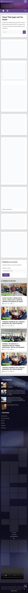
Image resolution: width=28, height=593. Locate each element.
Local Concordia (6, 294)
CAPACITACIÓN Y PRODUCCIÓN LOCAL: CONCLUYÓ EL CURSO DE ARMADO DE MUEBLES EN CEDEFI (12, 299)
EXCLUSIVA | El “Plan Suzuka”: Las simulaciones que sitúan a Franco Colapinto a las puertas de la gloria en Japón (16, 392)
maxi (12, 303)
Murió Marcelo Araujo (13, 405)
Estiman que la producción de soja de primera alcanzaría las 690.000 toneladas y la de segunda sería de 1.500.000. (16, 385)
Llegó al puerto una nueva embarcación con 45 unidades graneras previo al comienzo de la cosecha (16, 400)
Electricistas (4, 416)
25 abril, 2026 (6, 303)
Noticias (3, 425)
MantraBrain (14, 590)
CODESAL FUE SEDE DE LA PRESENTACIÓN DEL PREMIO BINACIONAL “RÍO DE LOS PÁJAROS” (13, 345)
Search (24, 32)
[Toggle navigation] (7, 10)
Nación (3, 423)
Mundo (3, 420)
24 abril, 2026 (6, 371)
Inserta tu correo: (6, 268)
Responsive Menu (25, 1)
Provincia (3, 428)
